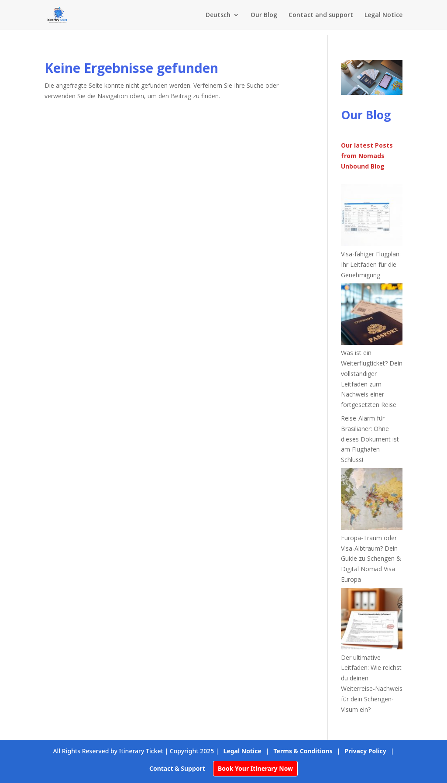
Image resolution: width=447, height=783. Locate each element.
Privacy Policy (365, 751)
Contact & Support (177, 768)
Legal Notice (383, 15)
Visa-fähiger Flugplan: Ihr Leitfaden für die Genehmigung (371, 264)
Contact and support (321, 15)
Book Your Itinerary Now (255, 768)
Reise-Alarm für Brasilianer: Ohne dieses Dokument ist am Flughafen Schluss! (370, 439)
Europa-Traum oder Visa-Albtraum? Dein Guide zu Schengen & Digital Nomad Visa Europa (371, 558)
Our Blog (264, 15)
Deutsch (218, 15)
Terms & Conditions (303, 751)
